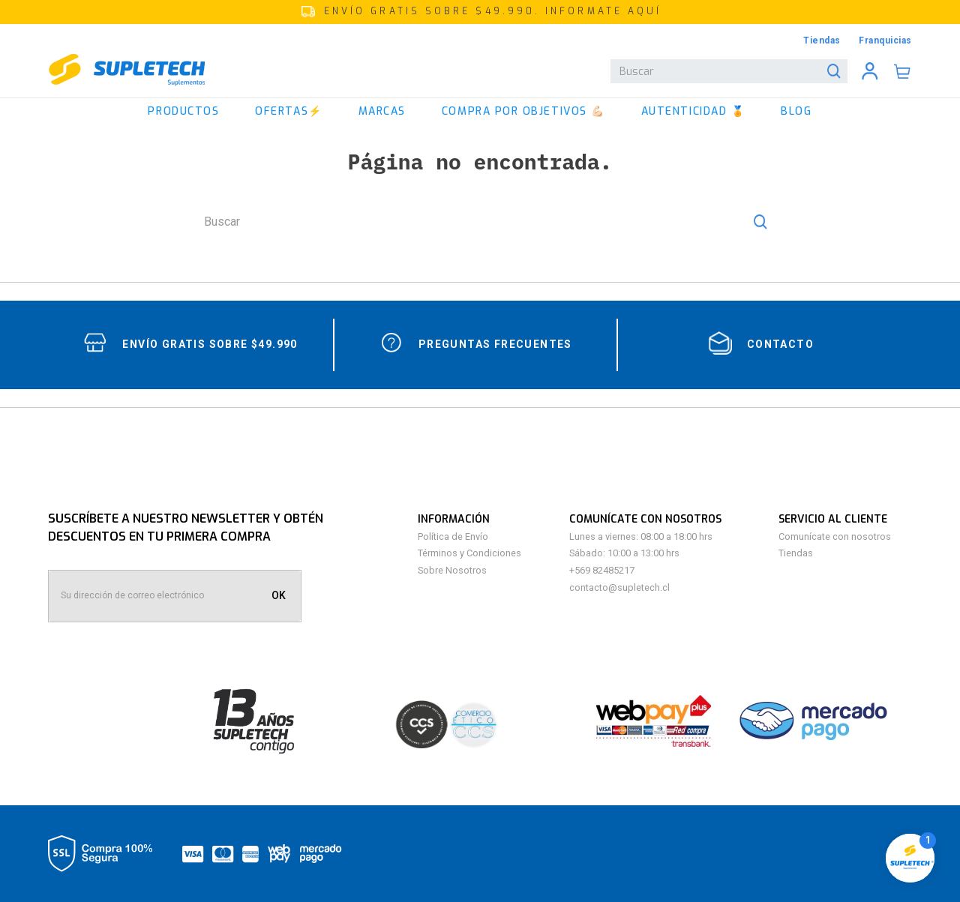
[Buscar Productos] (837, 71)
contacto (780, 344)
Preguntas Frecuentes (495, 344)
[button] (480, 12)
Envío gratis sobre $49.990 (209, 344)
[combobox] (729, 71)
